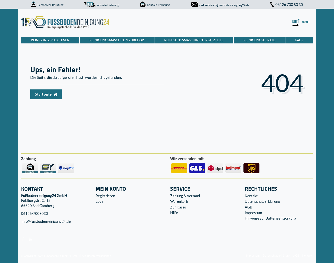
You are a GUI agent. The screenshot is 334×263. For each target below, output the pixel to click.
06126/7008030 (34, 213)
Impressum (253, 212)
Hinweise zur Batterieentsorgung (270, 218)
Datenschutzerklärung (262, 201)
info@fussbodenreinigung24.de (46, 221)
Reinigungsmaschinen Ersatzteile (193, 40)
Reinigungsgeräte (259, 40)
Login (100, 201)
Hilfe (174, 212)
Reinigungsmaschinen (50, 40)
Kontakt (251, 196)
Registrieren (105, 196)
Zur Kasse (178, 207)
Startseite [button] (46, 94)
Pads (299, 40)
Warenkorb (179, 201)
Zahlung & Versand (185, 196)
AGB (248, 207)
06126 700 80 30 (286, 4)
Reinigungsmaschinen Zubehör (116, 40)
